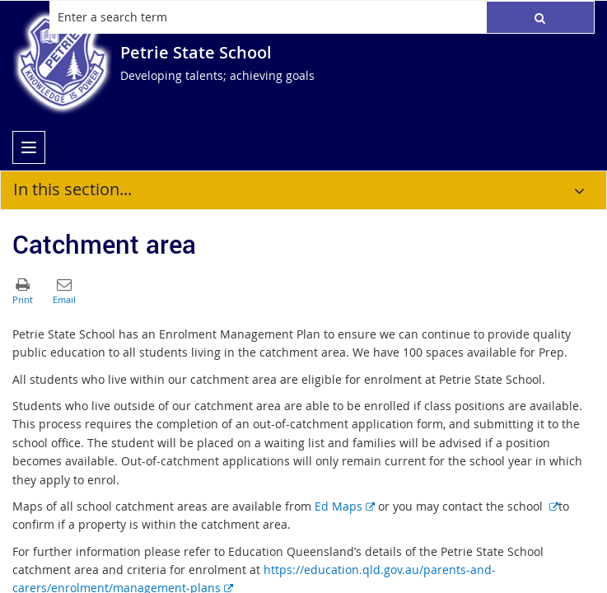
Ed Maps (345, 506)
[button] (540, 17)
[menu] (28, 147)
